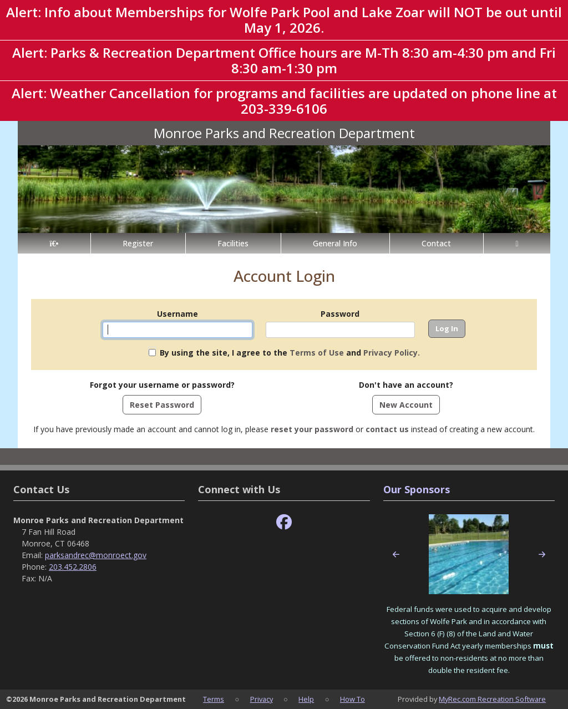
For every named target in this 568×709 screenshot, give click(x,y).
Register (138, 243)
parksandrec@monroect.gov (95, 555)
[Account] (517, 243)
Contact (436, 243)
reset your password (312, 429)
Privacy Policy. (391, 352)
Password (340, 313)
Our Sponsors (416, 489)
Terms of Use (317, 352)
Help (306, 699)
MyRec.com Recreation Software (492, 699)
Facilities (232, 243)
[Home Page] (54, 243)
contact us (387, 429)
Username (177, 313)
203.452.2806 (73, 566)
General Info (335, 243)
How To (352, 699)
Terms (213, 699)
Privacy (261, 699)
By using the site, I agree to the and (290, 352)
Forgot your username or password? (162, 384)
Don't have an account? (406, 384)
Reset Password (162, 404)
